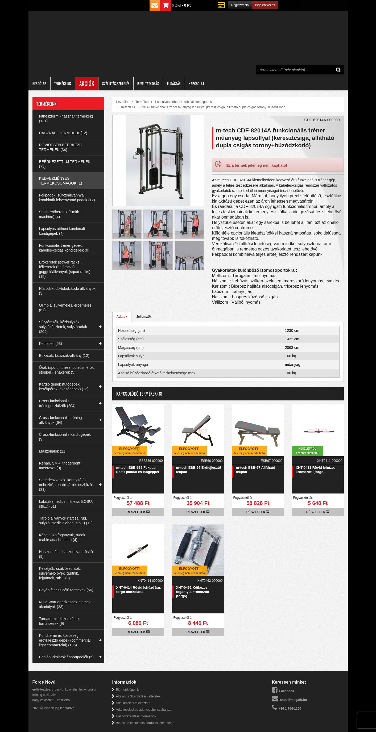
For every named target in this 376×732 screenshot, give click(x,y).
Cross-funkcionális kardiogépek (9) (65, 436)
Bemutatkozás (148, 83)
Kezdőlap (39, 83)
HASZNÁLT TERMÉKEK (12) (63, 133)
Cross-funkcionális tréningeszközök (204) (57, 403)
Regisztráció (240, 5)
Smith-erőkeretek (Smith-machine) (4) (60, 214)
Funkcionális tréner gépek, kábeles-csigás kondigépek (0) (64, 247)
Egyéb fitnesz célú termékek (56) (66, 590)
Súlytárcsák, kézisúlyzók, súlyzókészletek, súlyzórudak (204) (63, 327)
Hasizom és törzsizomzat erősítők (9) (67, 554)
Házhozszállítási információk (136, 716)
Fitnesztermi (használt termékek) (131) (66, 118)
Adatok (122, 317)
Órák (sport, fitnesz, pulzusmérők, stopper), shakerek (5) (67, 369)
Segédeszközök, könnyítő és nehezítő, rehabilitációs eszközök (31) (66, 485)
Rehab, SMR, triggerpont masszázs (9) (59, 465)
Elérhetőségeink (127, 690)
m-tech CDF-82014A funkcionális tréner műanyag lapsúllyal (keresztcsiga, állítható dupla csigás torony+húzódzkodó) (204, 107)
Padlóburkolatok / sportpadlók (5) (66, 657)
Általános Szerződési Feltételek (138, 696)
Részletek (138, 512)
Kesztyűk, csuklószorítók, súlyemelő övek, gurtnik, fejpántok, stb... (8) (60, 573)
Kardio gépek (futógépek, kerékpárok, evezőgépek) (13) (64, 386)
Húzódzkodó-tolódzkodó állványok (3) (67, 290)
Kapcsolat (196, 83)
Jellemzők (143, 317)
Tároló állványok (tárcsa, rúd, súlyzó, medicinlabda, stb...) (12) (66, 520)
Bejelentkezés (265, 5)
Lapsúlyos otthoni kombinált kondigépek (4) (62, 231)
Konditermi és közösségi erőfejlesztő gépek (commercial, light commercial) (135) (65, 640)
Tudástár (174, 83)
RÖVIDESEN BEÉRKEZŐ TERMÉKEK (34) (60, 147)
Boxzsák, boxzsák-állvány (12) (64, 355)
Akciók (86, 83)
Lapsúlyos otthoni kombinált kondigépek (183, 102)
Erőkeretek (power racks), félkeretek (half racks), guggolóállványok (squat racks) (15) (64, 269)
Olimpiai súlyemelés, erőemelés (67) (65, 307)
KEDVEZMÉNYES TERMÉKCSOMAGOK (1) (60, 180)
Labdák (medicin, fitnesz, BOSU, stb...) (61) (66, 503)
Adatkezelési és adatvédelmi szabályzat (144, 710)
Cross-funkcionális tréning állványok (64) (60, 420)
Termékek (142, 102)
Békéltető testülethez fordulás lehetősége (145, 723)
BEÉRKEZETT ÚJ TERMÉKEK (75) (64, 164)
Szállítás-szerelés (115, 83)
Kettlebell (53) (50, 343)
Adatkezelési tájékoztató (133, 703)
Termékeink (62, 83)
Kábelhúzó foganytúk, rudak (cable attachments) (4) (62, 537)
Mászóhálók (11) (53, 451)
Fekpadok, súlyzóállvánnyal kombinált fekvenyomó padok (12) (67, 197)
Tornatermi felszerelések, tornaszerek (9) (60, 621)
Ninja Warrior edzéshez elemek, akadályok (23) (65, 604)
